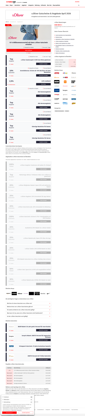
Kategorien (31, 5)
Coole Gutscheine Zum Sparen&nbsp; (63, 35)
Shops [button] (11, 5)
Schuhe (66, 111)
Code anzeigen (43, 169)
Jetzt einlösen (28, 50)
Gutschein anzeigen (43, 75)
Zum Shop (43, 84)
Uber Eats (49, 5)
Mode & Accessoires (59, 111)
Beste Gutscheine (55, 409)
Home (7, 5)
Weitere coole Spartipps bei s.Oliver (63, 43)
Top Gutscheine (74, 409)
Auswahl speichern (26, 412)
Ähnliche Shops (59, 37)
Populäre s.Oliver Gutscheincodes (63, 50)
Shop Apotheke (56, 5)
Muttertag (37, 5)
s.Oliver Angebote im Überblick (62, 41)
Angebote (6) (20, 21)
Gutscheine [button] (17, 5)
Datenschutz (13, 410)
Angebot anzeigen (43, 63)
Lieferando (43, 5)
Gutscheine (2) (13, 21)
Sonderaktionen (40, 409)
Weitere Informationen (60, 53)
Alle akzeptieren (9, 412)
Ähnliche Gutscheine (60, 48)
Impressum (19, 410)
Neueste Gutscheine (65, 409)
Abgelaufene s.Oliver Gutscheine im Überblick (65, 39)
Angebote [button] (24, 5)
